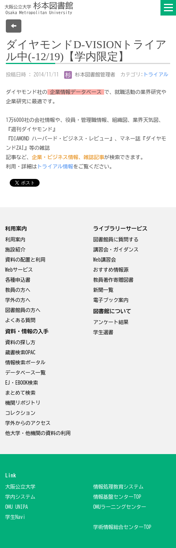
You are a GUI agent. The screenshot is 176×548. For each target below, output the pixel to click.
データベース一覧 (25, 372)
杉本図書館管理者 (90, 74)
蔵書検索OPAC (20, 352)
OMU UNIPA (16, 507)
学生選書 (103, 332)
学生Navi (15, 517)
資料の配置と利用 (25, 259)
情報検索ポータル (25, 362)
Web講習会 (104, 259)
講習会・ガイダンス (116, 249)
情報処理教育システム (118, 486)
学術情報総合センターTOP (122, 527)
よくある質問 (20, 320)
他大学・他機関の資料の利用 (38, 433)
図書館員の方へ (22, 310)
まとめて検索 (20, 392)
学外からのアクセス (28, 423)
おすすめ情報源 (111, 269)
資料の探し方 (20, 342)
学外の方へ (17, 300)
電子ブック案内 (111, 300)
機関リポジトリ (22, 403)
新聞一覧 (103, 290)
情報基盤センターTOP (117, 496)
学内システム (20, 496)
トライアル (156, 74)
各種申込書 (17, 280)
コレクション (20, 413)
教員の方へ (17, 290)
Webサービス (19, 269)
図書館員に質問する (116, 239)
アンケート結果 (111, 322)
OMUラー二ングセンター (119, 507)
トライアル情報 (55, 166)
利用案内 (15, 239)
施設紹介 (15, 249)
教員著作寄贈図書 (113, 280)
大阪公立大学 (20, 486)
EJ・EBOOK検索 (21, 382)
